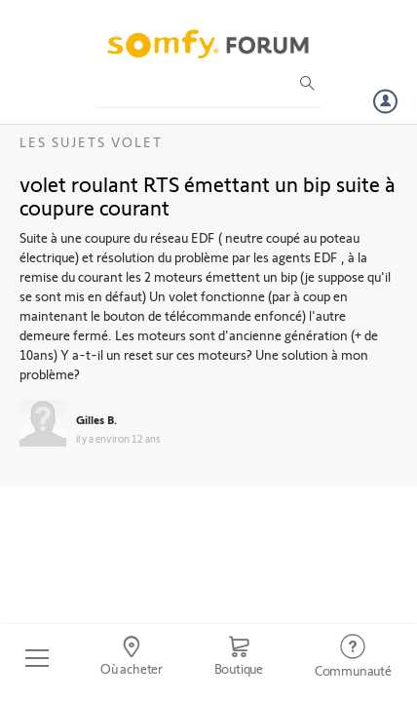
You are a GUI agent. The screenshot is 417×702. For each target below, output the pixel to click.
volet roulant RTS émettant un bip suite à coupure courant (207, 195)
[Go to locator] (132, 658)
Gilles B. (96, 419)
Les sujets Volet (91, 142)
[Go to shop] (238, 658)
